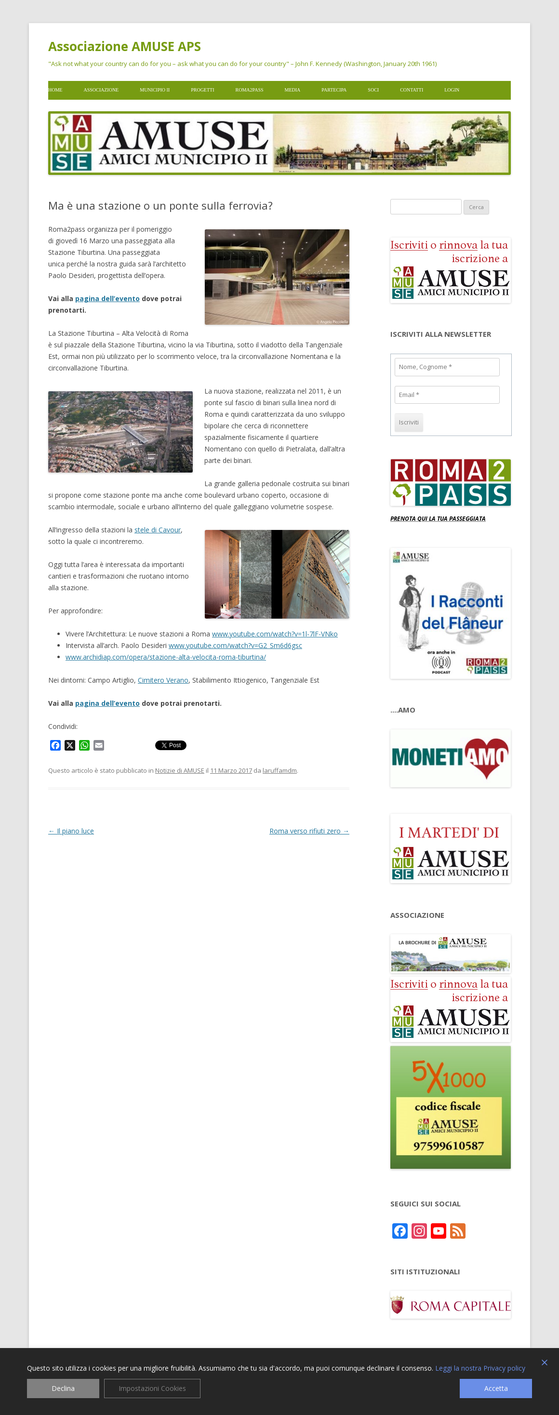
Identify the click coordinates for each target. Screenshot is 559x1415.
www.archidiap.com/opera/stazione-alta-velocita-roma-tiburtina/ (166, 656)
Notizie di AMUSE (179, 770)
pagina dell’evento (107, 298)
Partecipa (333, 90)
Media (293, 90)
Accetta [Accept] (496, 1388)
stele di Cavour (157, 529)
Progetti (202, 90)
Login (451, 90)
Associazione (101, 90)
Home (55, 90)
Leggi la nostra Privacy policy (480, 1368)
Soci (373, 90)
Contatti (411, 90)
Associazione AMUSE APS (124, 46)
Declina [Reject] (63, 1388)
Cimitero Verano (163, 680)
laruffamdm (280, 770)
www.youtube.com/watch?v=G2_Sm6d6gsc (235, 645)
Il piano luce (71, 830)
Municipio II (155, 90)
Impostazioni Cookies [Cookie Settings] (152, 1388)
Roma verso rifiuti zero (309, 830)
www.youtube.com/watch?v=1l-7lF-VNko (275, 633)
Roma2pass (250, 90)
